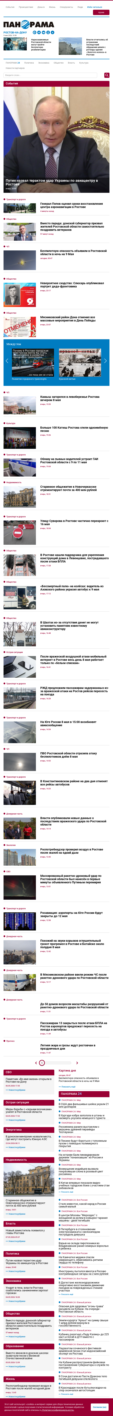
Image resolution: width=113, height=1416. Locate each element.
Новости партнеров (15, 68)
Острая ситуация (14, 617)
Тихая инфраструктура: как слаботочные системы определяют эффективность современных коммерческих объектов (81, 1377)
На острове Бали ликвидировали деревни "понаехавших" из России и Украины (81, 1012)
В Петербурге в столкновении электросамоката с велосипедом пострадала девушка (79, 1087)
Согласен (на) (99, 1407)
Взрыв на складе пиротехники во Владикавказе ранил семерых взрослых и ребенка (84, 1101)
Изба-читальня (94, 7)
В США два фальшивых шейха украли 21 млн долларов (84, 960)
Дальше (77, 917)
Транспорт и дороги (16, 199)
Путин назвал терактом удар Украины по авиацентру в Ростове (52, 182)
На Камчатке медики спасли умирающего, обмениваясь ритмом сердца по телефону (81, 1115)
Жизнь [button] (52, 7)
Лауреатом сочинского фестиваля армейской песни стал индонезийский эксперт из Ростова (82, 1206)
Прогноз (10, 896)
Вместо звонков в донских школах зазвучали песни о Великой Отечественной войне (27, 1177)
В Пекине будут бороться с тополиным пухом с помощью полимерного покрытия (83, 998)
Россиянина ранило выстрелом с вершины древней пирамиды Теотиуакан (79, 984)
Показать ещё (67, 941)
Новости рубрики (15, 945)
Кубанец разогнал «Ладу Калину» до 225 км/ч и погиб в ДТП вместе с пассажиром (84, 1192)
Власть (71, 63)
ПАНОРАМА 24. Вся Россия (75, 1055)
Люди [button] (80, 7)
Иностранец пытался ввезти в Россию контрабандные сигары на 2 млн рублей (83, 1127)
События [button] (10, 7)
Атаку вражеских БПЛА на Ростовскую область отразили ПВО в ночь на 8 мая (80, 1302)
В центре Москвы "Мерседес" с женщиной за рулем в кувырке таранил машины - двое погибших (83, 1073)
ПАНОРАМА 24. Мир (71, 955)
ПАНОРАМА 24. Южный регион (76, 1157)
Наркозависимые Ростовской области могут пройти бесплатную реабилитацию (41, 44)
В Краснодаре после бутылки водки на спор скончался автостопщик (82, 1243)
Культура (83, 63)
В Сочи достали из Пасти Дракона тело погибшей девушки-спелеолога (83, 1232)
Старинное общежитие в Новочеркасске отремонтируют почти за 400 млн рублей (25, 1024)
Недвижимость (13, 482)
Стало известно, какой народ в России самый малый (82, 1060)
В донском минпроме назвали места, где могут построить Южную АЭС (28, 992)
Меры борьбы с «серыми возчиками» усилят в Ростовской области (29, 965)
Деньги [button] (41, 7)
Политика (29, 63)
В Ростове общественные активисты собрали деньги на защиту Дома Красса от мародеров (28, 1272)
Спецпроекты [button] (66, 7)
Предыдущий (36, 917)
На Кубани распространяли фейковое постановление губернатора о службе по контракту (84, 1220)
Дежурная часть (14, 725)
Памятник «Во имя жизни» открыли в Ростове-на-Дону (28, 935)
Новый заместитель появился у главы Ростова (25, 1052)
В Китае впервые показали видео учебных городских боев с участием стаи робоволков (84, 1040)
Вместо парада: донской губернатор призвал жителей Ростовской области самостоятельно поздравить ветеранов (29, 1145)
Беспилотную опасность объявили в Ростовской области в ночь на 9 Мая (79, 934)
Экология (11, 747)
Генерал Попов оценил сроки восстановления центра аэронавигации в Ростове (23, 1305)
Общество (59, 63)
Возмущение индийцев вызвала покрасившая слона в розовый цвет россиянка (81, 1026)
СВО (8, 766)
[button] (13, 62)
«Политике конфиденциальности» (57, 1410)
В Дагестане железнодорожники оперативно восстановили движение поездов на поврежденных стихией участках (81, 1141)
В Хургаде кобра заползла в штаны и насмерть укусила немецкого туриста (82, 971)
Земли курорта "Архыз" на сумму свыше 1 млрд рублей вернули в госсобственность (83, 1178)
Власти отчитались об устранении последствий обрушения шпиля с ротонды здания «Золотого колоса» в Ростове (97, 47)
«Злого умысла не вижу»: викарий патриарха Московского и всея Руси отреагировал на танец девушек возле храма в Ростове (28, 1238)
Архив (101, 12)
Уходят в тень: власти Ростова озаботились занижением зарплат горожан (27, 1111)
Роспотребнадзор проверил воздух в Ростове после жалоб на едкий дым (28, 1208)
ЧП (7, 246)
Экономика (43, 63)
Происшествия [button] (26, 7)
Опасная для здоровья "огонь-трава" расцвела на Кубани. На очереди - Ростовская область (81, 1164)
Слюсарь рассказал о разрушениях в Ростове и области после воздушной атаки (84, 1316)
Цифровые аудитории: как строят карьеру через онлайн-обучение (82, 1367)
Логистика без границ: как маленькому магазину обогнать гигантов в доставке (81, 1358)
